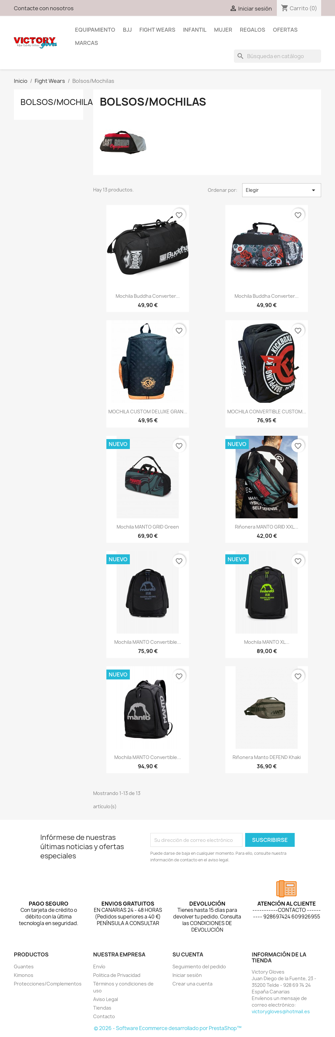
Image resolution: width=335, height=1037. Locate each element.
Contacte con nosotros (44, 8)
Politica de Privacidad (116, 975)
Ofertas (285, 29)
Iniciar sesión (187, 975)
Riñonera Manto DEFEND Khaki (267, 757)
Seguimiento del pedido (199, 966)
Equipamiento (95, 29)
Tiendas (102, 1008)
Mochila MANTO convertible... (147, 642)
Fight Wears (157, 29)
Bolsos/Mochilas (59, 102)
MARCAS (86, 43)
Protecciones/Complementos (48, 984)
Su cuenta (187, 954)
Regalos (252, 29)
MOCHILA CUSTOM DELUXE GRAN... (147, 411)
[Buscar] (277, 56)
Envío (99, 966)
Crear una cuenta (192, 984)
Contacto (104, 1016)
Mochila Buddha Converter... (148, 296)
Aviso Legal (105, 999)
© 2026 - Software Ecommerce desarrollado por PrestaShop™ (168, 1028)
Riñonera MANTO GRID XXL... (266, 527)
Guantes (24, 966)
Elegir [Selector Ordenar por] (281, 190)
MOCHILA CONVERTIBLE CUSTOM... (266, 411)
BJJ (127, 29)
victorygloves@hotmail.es (281, 1011)
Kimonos (23, 975)
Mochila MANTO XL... (266, 642)
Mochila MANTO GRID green (148, 527)
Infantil (194, 29)
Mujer (223, 29)
